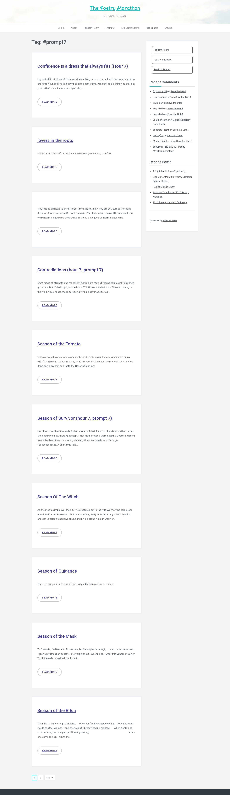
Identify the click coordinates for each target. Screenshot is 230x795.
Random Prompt (162, 69)
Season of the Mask (57, 636)
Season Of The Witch (57, 496)
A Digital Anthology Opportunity (169, 171)
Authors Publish (170, 220)
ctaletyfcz (158, 135)
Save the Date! (178, 91)
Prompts (110, 27)
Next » (49, 777)
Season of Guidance (57, 570)
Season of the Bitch (56, 710)
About (74, 27)
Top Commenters (130, 27)
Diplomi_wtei (160, 91)
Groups (168, 27)
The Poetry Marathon (115, 8)
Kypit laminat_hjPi (162, 97)
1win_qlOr (158, 102)
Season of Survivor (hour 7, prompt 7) (74, 418)
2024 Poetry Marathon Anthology (170, 202)
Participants (152, 27)
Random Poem (91, 27)
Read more (49, 101)
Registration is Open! (164, 186)
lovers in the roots (55, 140)
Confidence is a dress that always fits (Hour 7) (82, 66)
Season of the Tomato (59, 343)
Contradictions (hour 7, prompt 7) (70, 269)
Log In (61, 27)
